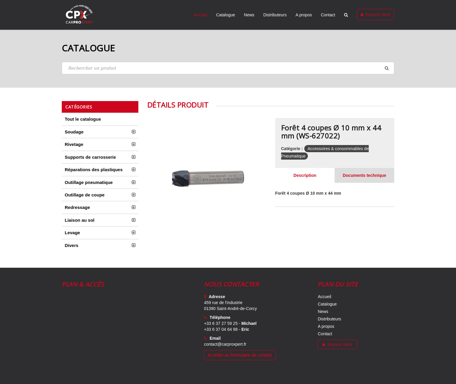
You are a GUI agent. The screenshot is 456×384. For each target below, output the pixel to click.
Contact (328, 14)
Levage (72, 232)
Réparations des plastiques (94, 169)
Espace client (375, 14)
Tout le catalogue (83, 119)
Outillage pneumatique (89, 182)
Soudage (74, 131)
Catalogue (225, 14)
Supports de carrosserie (90, 157)
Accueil (200, 14)
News (249, 14)
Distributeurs (275, 14)
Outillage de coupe (84, 194)
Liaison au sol (79, 220)
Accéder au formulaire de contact (240, 355)
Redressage (77, 207)
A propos (303, 14)
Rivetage (74, 144)
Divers (71, 245)
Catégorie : (292, 148)
